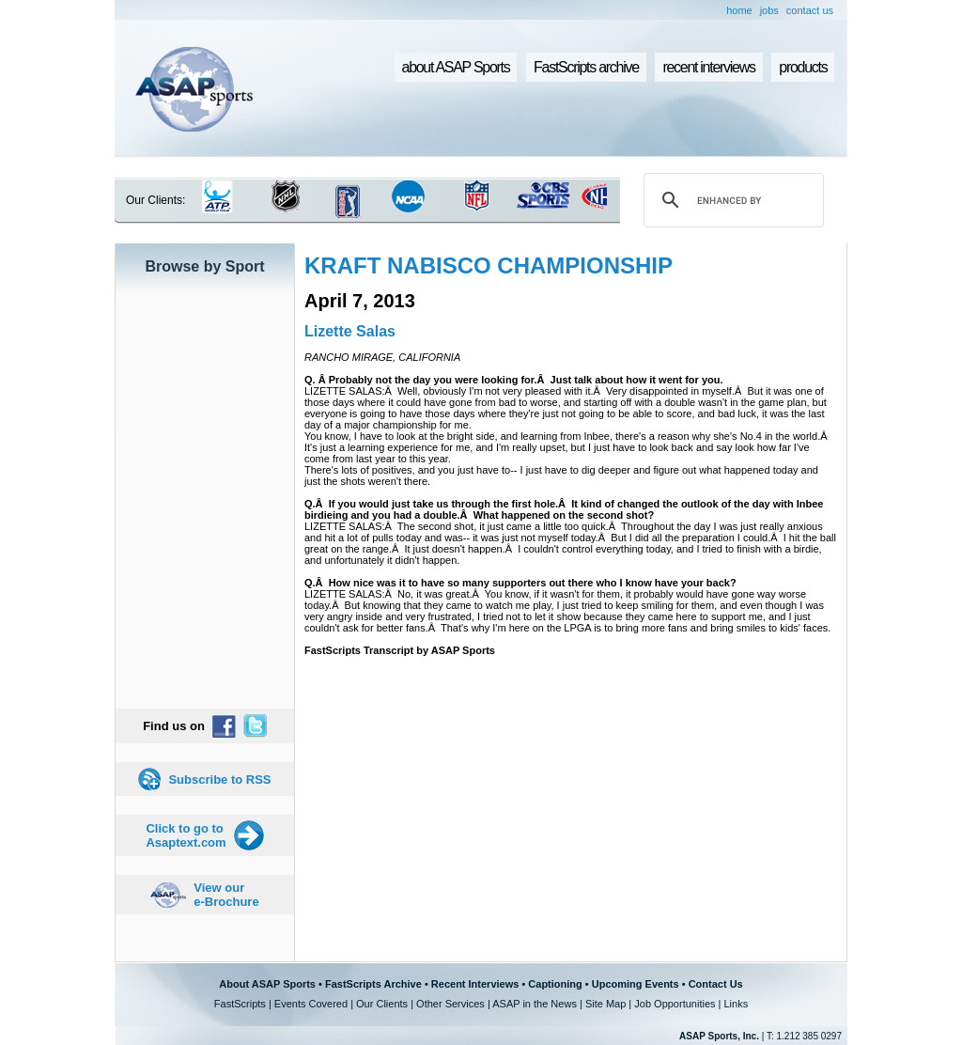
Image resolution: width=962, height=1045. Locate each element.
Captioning (555, 984)
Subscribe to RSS (219, 779)
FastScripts (240, 1003)
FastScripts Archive (373, 984)
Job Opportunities (674, 1003)
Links (735, 1003)
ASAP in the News (534, 1003)
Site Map (605, 1003)
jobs (769, 10)
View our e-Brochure (226, 895)
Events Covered (311, 1003)
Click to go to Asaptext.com (185, 835)
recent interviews (708, 67)
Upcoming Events (635, 984)
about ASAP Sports (456, 67)
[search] (731, 200)
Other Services (450, 1003)
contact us (809, 10)
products (803, 67)
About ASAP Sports (267, 984)
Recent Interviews (475, 984)
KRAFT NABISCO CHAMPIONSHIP (488, 265)
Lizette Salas (350, 331)
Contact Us (716, 984)
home (739, 10)
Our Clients (382, 1003)
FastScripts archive (586, 67)
